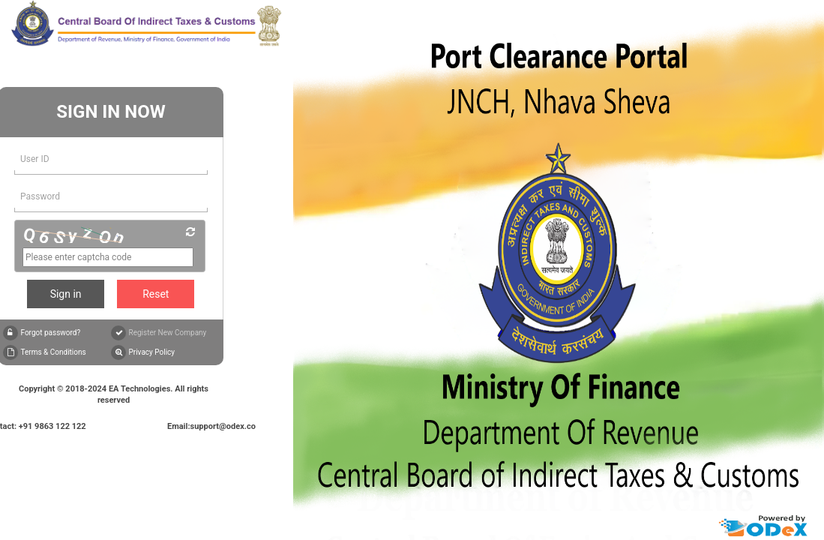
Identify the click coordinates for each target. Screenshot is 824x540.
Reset (155, 294)
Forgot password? (50, 332)
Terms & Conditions (52, 352)
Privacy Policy (151, 352)
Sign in (66, 294)
